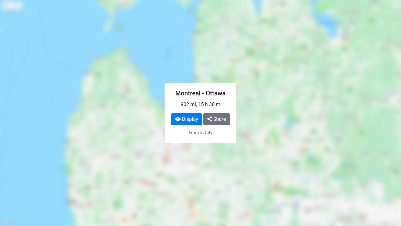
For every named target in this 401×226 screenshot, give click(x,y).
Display (186, 119)
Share (216, 119)
